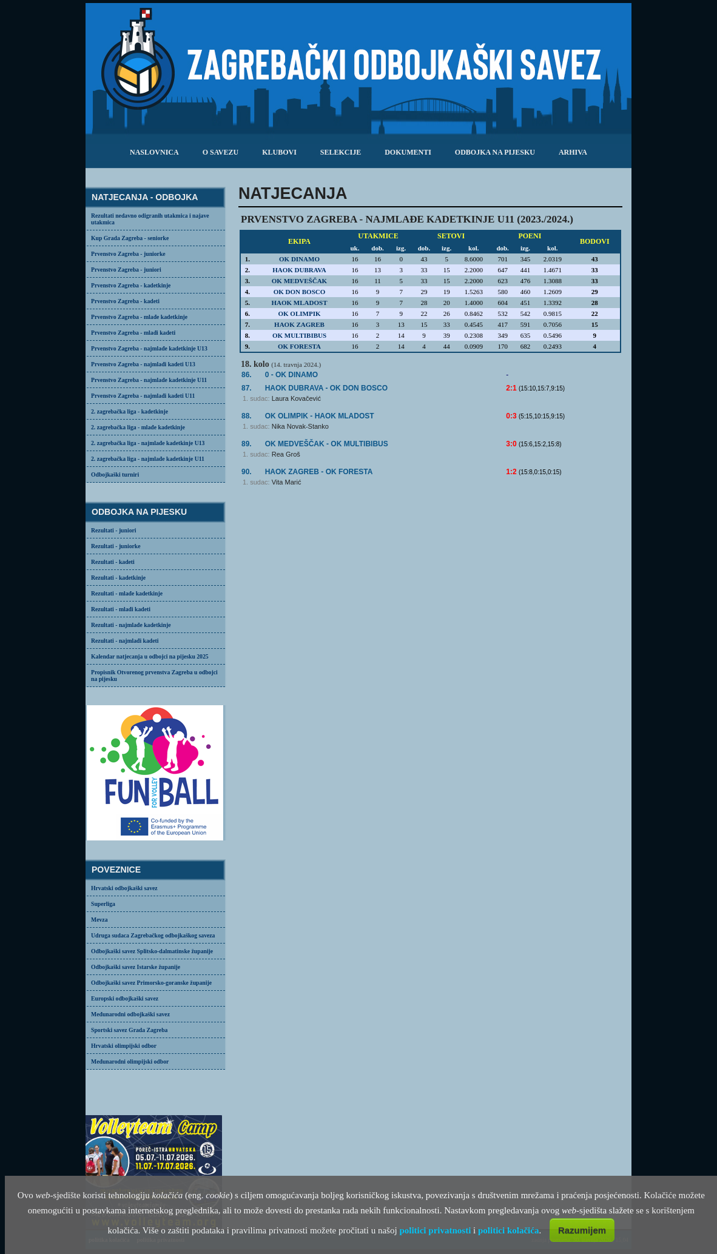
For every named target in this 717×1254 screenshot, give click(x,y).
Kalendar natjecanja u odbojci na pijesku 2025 (150, 656)
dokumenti (408, 152)
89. (246, 444)
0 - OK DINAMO (291, 374)
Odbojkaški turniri (115, 474)
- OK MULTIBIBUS (326, 444)
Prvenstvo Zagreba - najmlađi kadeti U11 (143, 395)
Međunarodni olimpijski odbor (130, 1061)
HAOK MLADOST (300, 302)
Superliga (103, 903)
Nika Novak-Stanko (300, 426)
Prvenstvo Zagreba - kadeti (125, 301)
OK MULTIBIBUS (299, 335)
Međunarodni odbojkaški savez (130, 1014)
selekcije (340, 152)
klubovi (279, 152)
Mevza (99, 919)
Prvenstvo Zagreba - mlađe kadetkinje (139, 317)
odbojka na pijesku (495, 152)
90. (246, 472)
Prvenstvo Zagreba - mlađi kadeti (133, 332)
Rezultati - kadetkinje (118, 577)
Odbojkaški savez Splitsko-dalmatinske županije (152, 951)
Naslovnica (154, 152)
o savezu (220, 152)
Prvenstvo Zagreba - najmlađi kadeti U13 (143, 364)
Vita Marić (286, 482)
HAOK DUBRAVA (299, 269)
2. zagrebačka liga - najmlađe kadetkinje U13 (147, 443)
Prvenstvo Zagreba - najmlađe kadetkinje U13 (149, 348)
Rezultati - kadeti (113, 561)
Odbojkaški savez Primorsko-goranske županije (151, 982)
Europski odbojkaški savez (124, 998)
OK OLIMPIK (299, 313)
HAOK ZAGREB (299, 324)
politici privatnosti (435, 1230)
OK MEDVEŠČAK (299, 280)
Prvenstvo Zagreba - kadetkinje (130, 285)
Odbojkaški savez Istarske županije (135, 967)
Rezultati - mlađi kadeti (120, 609)
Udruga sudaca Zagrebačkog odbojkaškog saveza (153, 935)
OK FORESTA (299, 346)
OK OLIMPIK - (319, 416)
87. (246, 388)
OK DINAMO (299, 259)
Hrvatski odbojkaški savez (124, 888)
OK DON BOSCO (300, 291)
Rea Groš (286, 454)
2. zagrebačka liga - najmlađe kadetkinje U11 (147, 458)
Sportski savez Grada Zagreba (129, 1030)
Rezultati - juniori (113, 530)
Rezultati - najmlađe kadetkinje (130, 625)
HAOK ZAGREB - (319, 472)
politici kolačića (508, 1230)
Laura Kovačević (296, 398)
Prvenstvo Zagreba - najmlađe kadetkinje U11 (149, 380)
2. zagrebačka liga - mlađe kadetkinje (138, 427)
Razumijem (582, 1230)
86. (246, 374)
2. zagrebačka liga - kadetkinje (129, 411)
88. (246, 416)
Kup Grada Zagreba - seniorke (130, 238)
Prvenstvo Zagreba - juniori (126, 269)
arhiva (573, 152)
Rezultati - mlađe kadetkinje (127, 593)
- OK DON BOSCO (326, 388)
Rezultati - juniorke (116, 546)
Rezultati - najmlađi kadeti (125, 640)
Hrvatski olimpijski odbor (124, 1045)
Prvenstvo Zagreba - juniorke (128, 253)
